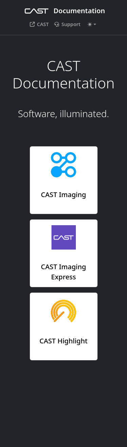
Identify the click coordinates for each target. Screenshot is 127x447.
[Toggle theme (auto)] (92, 24)
